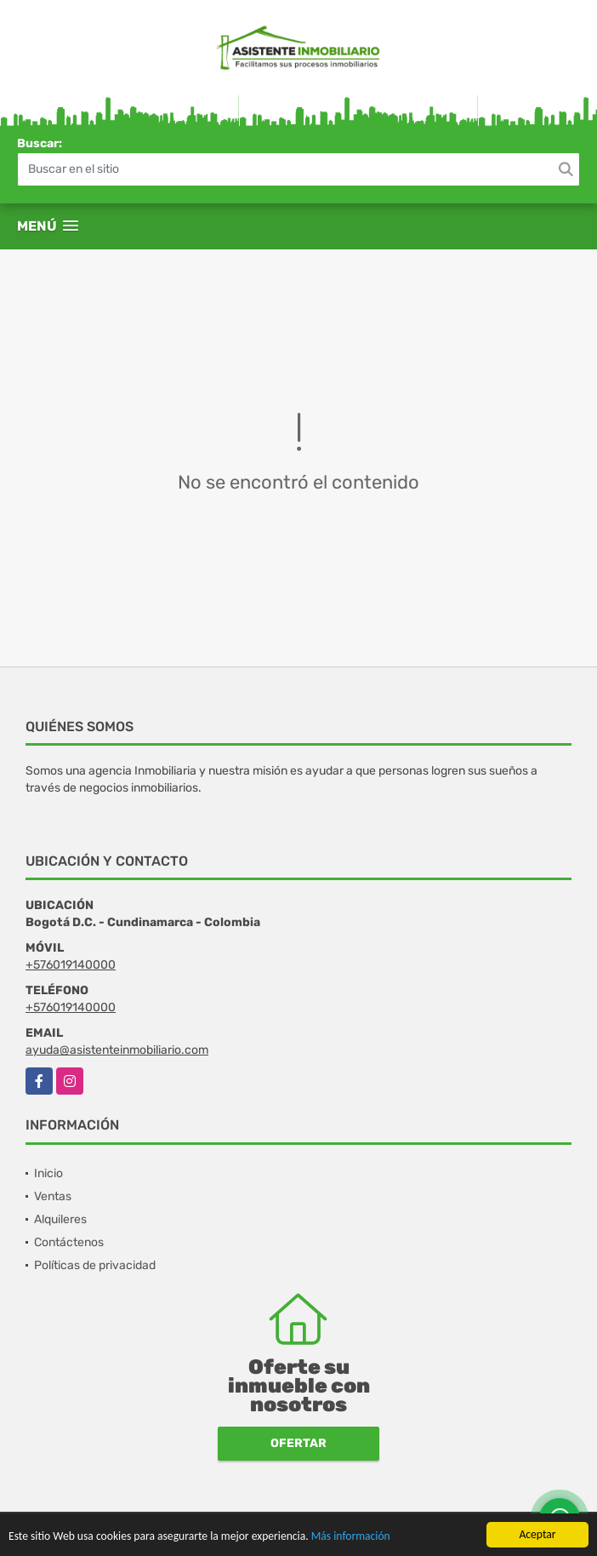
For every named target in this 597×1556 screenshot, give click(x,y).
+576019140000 (71, 965)
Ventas (52, 1196)
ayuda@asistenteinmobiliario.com (117, 1050)
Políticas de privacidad (95, 1265)
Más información (350, 1537)
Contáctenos (69, 1242)
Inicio (48, 1173)
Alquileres (60, 1219)
